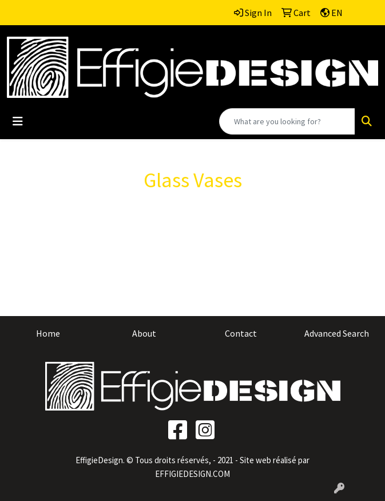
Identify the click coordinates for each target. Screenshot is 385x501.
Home (48, 333)
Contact (241, 333)
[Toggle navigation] (18, 121)
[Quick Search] (287, 121)
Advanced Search (336, 333)
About (144, 333)
